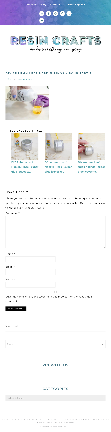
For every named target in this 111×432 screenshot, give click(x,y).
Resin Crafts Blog (55, 46)
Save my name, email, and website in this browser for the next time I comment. (48, 299)
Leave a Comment (25, 79)
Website (10, 279)
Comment (12, 213)
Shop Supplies (77, 4)
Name (10, 254)
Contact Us (57, 4)
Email (10, 266)
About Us (31, 4)
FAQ (43, 4)
